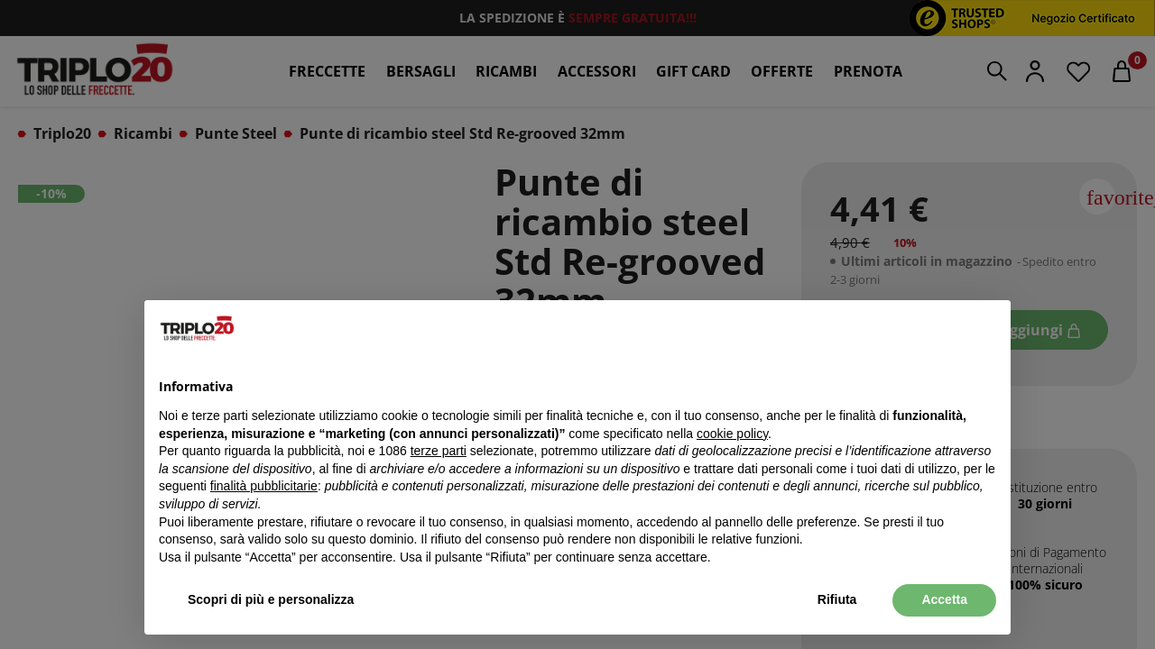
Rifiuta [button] (837, 599)
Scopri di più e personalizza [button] (271, 599)
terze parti (439, 450)
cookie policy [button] (732, 433)
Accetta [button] (944, 599)
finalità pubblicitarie (264, 486)
